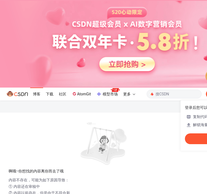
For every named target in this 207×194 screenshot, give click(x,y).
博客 (36, 94)
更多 (129, 94)
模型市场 (108, 92)
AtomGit (81, 93)
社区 (62, 94)
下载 (49, 94)
